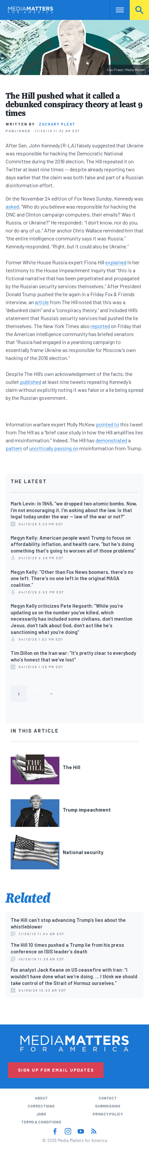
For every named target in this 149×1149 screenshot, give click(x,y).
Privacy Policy (108, 1114)
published (30, 382)
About (41, 1098)
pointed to (107, 424)
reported (100, 326)
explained (115, 262)
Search (139, 10)
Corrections (41, 1106)
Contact (108, 1098)
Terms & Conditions (41, 1122)
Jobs (41, 1114)
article (42, 302)
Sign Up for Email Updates (56, 1070)
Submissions (107, 1106)
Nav (115, 10)
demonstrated (111, 440)
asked (12, 206)
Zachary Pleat (57, 124)
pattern (14, 448)
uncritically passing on (53, 448)
